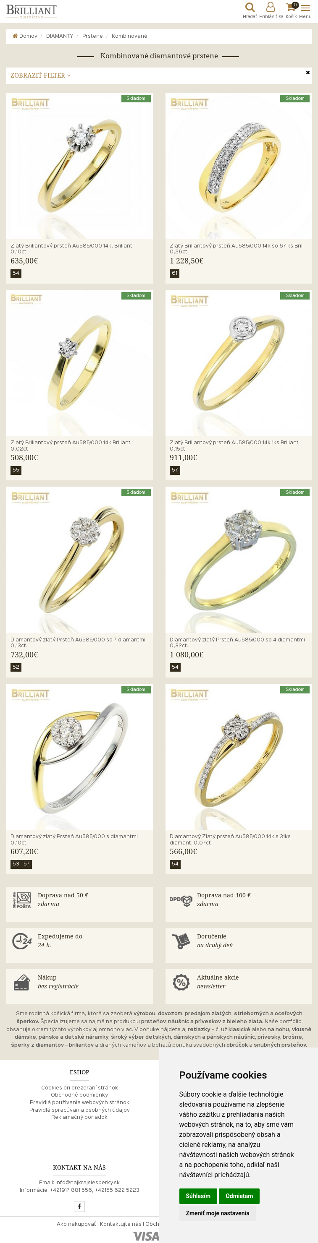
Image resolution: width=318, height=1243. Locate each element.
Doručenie (252, 941)
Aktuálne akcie (252, 982)
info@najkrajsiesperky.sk (87, 1183)
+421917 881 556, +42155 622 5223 (94, 1190)
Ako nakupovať (76, 1224)
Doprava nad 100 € (252, 900)
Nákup (93, 982)
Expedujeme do (93, 941)
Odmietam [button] (239, 1196)
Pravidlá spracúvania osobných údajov (79, 1110)
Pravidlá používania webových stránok (79, 1103)
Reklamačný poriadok (79, 1117)
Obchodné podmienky (79, 1095)
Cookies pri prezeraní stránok (79, 1088)
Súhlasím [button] (198, 1196)
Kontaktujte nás (121, 1224)
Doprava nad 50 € (93, 900)
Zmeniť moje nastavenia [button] (218, 1213)
